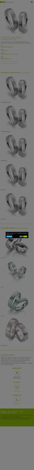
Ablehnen (21, 236)
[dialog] (17, 235)
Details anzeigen (9, 236)
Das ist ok (25, 236)
